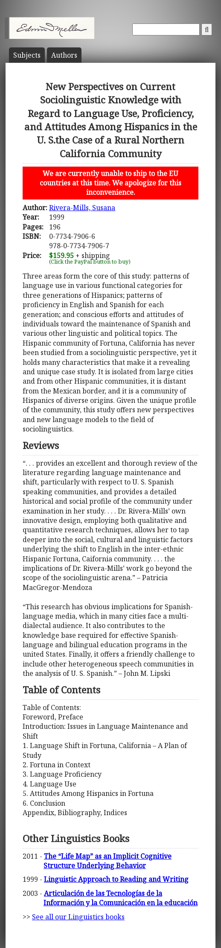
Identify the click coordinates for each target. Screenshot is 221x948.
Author (64, 55)
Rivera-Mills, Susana (82, 207)
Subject (27, 55)
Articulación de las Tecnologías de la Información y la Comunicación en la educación (121, 898)
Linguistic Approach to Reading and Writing (116, 879)
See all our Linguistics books (78, 917)
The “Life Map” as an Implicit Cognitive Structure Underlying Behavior (108, 860)
